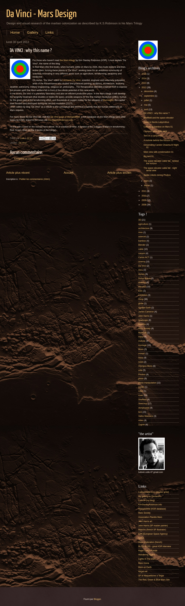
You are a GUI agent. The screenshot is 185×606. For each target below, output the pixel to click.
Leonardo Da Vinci (71, 80)
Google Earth (144, 307)
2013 (144, 83)
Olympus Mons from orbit (155, 131)
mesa (140, 337)
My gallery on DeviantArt (149, 496)
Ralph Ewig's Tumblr (148, 550)
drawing (142, 282)
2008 (144, 204)
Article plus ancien (119, 172)
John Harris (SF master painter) (153, 525)
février (147, 185)
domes (141, 274)
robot (140, 391)
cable (140, 249)
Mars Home (143, 563)
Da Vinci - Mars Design (41, 14)
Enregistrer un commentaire (27, 158)
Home (15, 32)
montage (142, 345)
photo (141, 378)
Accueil (68, 172)
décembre (149, 91)
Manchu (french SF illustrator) (152, 529)
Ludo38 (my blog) (146, 500)
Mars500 (142, 332)
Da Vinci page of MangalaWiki (65, 117)
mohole (141, 341)
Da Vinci (23, 143)
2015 (144, 74)
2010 (144, 195)
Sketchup (142, 403)
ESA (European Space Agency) (153, 534)
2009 (144, 200)
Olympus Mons (145, 366)
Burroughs (108, 100)
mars (146, 181)
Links (49, 32)
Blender (142, 245)
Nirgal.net (142, 571)
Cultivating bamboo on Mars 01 (158, 127)
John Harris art (145, 521)
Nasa (140, 358)
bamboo (142, 241)
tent (140, 412)
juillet (147, 100)
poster (141, 387)
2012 (144, 87)
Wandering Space (146, 554)
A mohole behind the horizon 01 (158, 140)
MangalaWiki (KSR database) (152, 509)
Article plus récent (18, 172)
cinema (141, 261)
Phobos (142, 374)
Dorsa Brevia (144, 278)
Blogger (97, 599)
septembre (149, 96)
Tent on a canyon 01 (153, 136)
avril (146, 109)
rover (140, 395)
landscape (143, 320)
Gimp (140, 299)
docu (140, 270)
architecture (143, 228)
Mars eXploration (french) (150, 542)
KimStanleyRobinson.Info (60, 120)
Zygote (141, 424)
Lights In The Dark (146, 559)
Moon (141, 349)
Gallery (32, 32)
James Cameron (146, 311)
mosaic (141, 353)
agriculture (143, 224)
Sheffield (142, 399)
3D (139, 220)
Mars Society (144, 328)
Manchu (142, 324)
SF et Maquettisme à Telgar (151, 575)
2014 (144, 78)
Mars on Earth (145, 567)
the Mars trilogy (67, 60)
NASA (141, 538)
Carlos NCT (143, 257)
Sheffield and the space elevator (159, 118)
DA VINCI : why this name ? (156, 113)
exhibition (142, 295)
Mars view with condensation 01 (158, 152)
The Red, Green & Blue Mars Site (154, 579)
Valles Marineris (145, 416)
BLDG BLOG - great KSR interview (154, 546)
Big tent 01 (149, 156)
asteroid (142, 236)
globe (140, 303)
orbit (140, 370)
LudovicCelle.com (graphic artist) (153, 492)
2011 (144, 191)
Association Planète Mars (150, 517)
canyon (141, 253)
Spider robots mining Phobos (157, 175)
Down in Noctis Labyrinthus (156, 122)
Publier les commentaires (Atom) (34, 179)
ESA (140, 291)
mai (146, 105)
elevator (142, 286)
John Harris (143, 316)
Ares (140, 232)
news (140, 362)
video (140, 420)
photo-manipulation (147, 383)
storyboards (143, 408)
